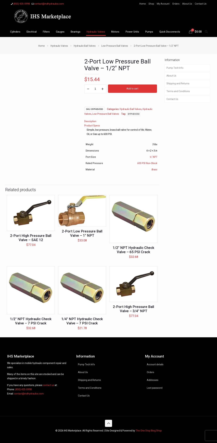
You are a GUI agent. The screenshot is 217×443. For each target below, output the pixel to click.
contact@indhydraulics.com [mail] (49, 3)
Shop (151, 3)
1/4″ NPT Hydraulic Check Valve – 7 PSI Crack (82, 321)
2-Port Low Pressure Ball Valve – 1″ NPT (82, 233)
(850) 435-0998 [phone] (21, 3)
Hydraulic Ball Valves (85, 45)
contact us (48, 385)
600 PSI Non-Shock (147, 163)
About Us (187, 3)
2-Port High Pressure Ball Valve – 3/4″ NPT (133, 309)
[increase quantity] (102, 88)
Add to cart (132, 88)
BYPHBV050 (133, 114)
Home (142, 3)
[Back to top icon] (108, 423)
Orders (176, 3)
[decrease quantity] (88, 88)
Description (90, 121)
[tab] (120, 121)
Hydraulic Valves (59, 45)
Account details (155, 364)
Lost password (154, 388)
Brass (154, 169)
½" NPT (153, 157)
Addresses (152, 380)
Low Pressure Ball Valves (114, 45)
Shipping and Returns (177, 83)
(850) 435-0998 (23, 389)
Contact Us (200, 3)
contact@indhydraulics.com (29, 393)
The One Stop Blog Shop (149, 430)
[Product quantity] (95, 88)
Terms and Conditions (178, 91)
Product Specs (92, 125)
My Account (163, 3)
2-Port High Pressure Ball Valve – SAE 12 (30, 238)
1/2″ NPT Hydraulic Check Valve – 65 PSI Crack (133, 250)
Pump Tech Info (174, 68)
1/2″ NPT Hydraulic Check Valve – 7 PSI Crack (31, 321)
